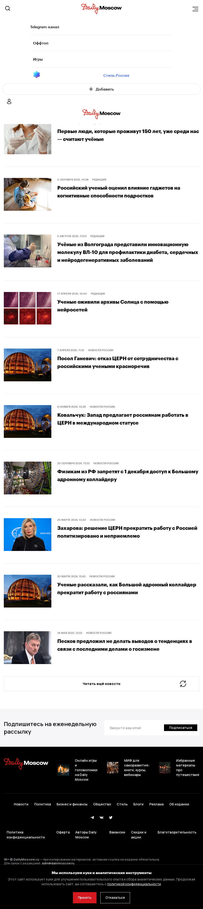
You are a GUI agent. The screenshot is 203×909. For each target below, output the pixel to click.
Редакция (99, 179)
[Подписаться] (180, 747)
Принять (83, 897)
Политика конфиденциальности (26, 849)
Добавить (101, 89)
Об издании (179, 822)
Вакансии (117, 846)
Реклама (156, 822)
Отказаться (116, 897)
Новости (21, 822)
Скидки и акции (138, 849)
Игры (38, 59)
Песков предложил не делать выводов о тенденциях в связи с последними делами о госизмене (119, 655)
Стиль (122, 822)
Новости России (100, 357)
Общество (102, 822)
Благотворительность (177, 846)
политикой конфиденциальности (134, 883)
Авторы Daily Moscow (86, 849)
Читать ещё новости (133, 695)
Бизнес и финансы (72, 822)
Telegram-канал (44, 26)
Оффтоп (40, 43)
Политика (42, 822)
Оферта (63, 846)
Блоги (138, 822)
